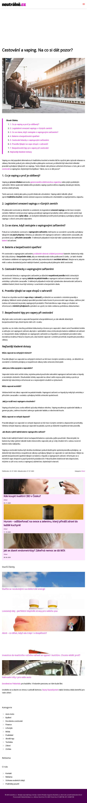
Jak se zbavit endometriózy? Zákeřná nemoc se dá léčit (34, 550)
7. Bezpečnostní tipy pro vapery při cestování (29, 148)
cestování (6, 169)
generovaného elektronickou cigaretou (45, 182)
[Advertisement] (43, 24)
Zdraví (83, 471)
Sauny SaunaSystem (50, 690)
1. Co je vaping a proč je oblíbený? (24, 124)
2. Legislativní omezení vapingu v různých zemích (31, 128)
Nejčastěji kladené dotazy (21, 152)
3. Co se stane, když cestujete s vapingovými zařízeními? (34, 132)
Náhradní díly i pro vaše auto (16, 677)
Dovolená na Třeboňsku (11, 684)
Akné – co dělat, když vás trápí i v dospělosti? (24, 633)
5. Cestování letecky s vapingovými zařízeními (29, 140)
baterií (4, 241)
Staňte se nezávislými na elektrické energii (23, 588)
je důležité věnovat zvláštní (44, 254)
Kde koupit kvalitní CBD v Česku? (22, 496)
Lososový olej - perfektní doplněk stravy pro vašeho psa (30, 610)
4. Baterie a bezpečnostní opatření (24, 136)
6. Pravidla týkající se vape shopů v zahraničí (29, 144)
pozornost (59, 254)
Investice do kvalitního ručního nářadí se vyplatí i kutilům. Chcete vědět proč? (41, 655)
